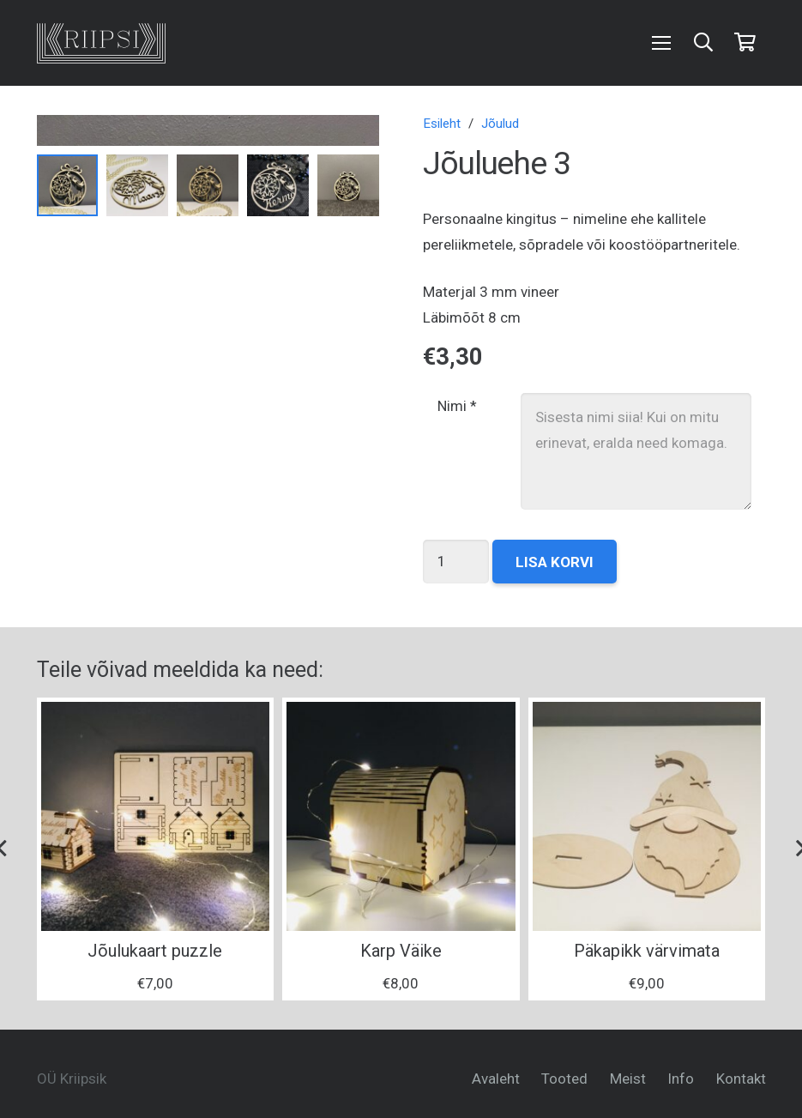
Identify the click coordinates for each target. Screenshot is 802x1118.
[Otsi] (703, 42)
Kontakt (741, 1078)
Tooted (564, 1078)
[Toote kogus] (456, 561)
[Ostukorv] (744, 42)
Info (680, 1078)
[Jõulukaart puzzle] (155, 816)
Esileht (442, 123)
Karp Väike (401, 950)
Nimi (457, 405)
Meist (628, 1078)
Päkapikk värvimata (647, 950)
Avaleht (496, 1078)
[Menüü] (662, 42)
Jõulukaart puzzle (154, 950)
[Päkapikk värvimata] (647, 816)
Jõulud (500, 123)
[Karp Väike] (401, 816)
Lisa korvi (555, 562)
